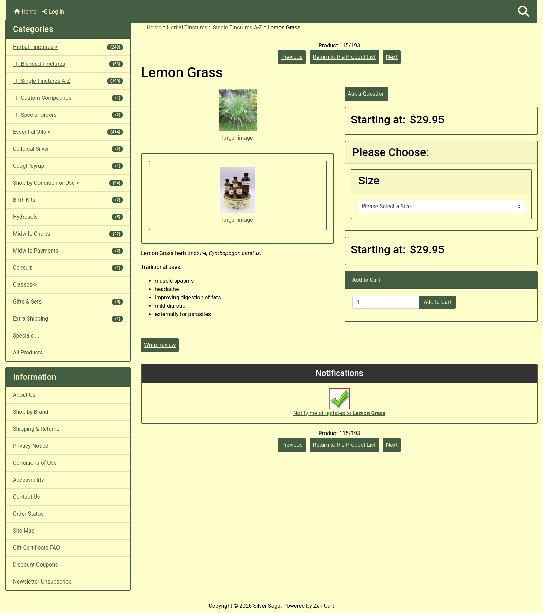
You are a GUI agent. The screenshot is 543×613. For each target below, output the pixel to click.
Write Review (160, 345)
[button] (523, 11)
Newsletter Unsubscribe (42, 581)
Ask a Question (366, 93)
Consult (68, 267)
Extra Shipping (68, 318)
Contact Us (26, 496)
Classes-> (25, 284)
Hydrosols (68, 216)
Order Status (28, 513)
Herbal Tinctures (187, 27)
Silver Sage (266, 606)
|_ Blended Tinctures (68, 64)
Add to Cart (438, 302)
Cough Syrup (68, 166)
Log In (53, 11)
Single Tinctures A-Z (237, 27)
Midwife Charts (68, 233)
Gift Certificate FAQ (36, 547)
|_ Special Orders (68, 115)
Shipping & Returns (36, 429)
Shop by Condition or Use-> (68, 182)
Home (25, 11)
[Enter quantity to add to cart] (385, 302)
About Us (24, 395)
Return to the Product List (344, 57)
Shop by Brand (30, 412)
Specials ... (26, 335)
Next (392, 57)
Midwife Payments (68, 250)
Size (369, 180)
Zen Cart (324, 606)
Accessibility (28, 479)
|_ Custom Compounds (68, 98)
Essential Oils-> (68, 132)
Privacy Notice (30, 446)
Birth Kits (68, 199)
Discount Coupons (35, 564)
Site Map (24, 530)
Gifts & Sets (68, 301)
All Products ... (30, 352)
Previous (292, 57)
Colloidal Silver (68, 149)
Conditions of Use (34, 462)
